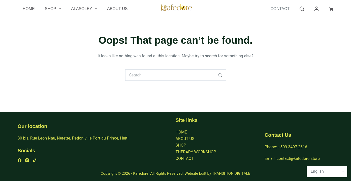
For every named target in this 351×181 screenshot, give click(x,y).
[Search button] (220, 75)
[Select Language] (327, 171)
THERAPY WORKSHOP (196, 152)
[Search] (302, 9)
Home (29, 9)
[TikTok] (35, 160)
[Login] (316, 9)
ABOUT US (185, 138)
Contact (280, 9)
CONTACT (185, 158)
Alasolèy (85, 9)
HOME (181, 132)
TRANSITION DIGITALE (231, 173)
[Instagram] (27, 160)
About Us (117, 9)
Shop (54, 9)
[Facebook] (19, 160)
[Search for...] (170, 75)
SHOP (181, 145)
